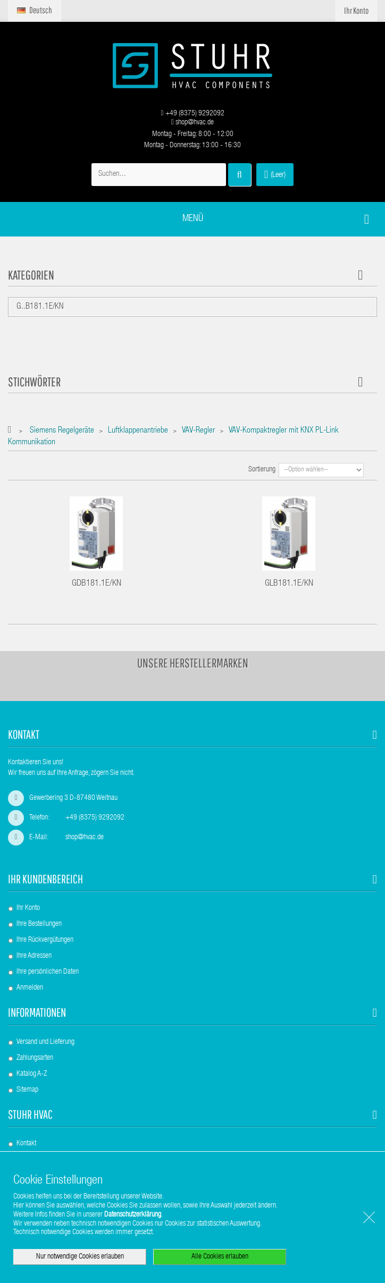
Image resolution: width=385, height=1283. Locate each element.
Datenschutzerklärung (132, 1215)
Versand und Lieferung (45, 1042)
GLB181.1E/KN (289, 583)
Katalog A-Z (31, 1074)
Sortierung (261, 470)
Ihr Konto (28, 908)
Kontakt (26, 1143)
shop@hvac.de (192, 122)
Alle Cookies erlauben (219, 1257)
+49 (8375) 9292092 (192, 113)
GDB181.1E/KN (96, 583)
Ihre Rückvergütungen (44, 940)
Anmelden (29, 988)
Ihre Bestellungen (39, 924)
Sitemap (27, 1090)
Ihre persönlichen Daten (47, 972)
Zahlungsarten (34, 1058)
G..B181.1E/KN (40, 307)
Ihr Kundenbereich (45, 879)
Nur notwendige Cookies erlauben (80, 1257)
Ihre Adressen (34, 956)
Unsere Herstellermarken (192, 662)
